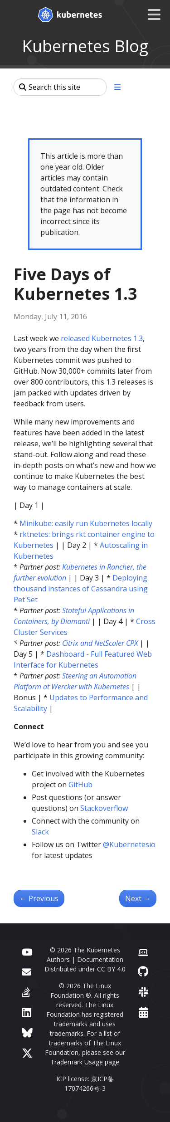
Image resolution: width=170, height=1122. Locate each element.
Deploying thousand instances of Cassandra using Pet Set (81, 589)
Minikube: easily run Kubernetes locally (85, 523)
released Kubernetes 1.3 (102, 338)
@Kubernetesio (129, 844)
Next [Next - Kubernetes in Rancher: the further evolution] (138, 898)
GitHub (80, 785)
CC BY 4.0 (111, 969)
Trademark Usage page (84, 1062)
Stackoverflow (104, 808)
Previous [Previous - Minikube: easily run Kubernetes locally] (38, 898)
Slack (40, 832)
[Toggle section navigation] (117, 87)
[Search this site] (60, 87)
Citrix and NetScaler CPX (100, 643)
